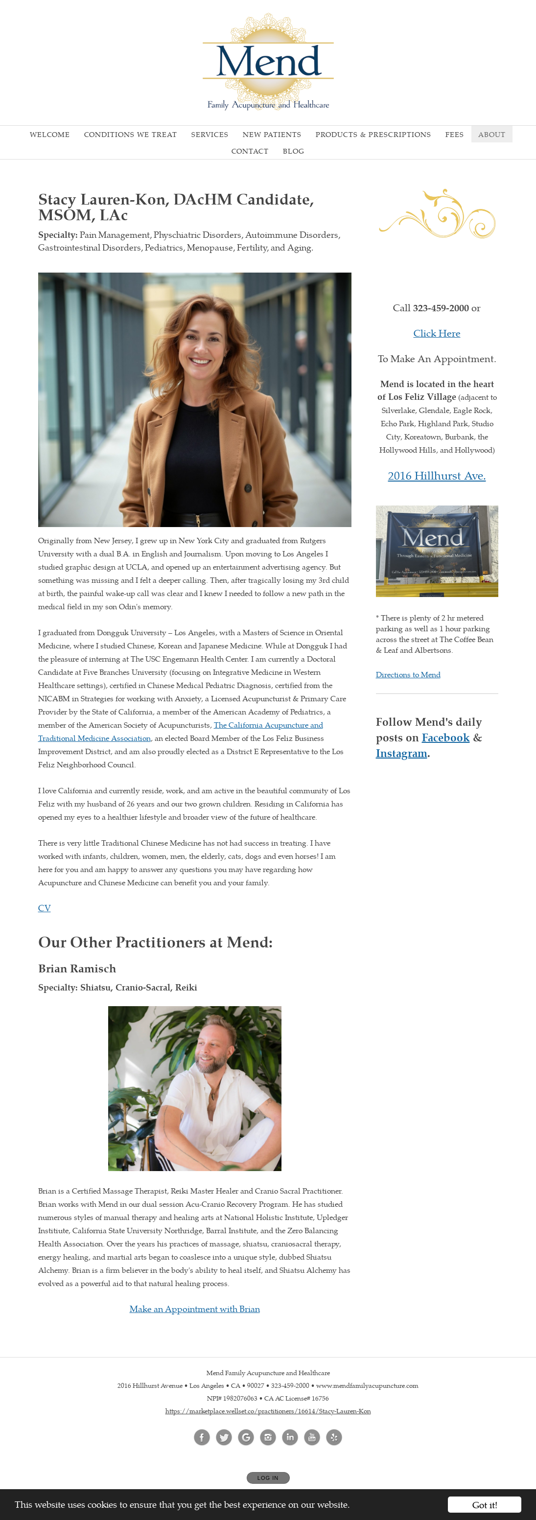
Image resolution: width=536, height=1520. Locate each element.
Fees (454, 134)
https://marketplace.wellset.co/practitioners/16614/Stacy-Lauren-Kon (268, 1410)
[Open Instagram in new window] (268, 1438)
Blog (293, 151)
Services (210, 134)
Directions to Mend (408, 674)
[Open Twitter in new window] (224, 1438)
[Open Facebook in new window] (202, 1438)
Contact (250, 151)
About (492, 134)
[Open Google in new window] (246, 1438)
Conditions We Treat (130, 134)
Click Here (437, 333)
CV (44, 907)
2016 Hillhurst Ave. (437, 475)
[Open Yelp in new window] (334, 1438)
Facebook (446, 736)
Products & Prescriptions (373, 134)
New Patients (272, 134)
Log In (268, 1478)
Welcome (50, 134)
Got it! (484, 1504)
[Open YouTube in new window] (312, 1438)
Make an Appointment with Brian (195, 1308)
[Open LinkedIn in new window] (290, 1438)
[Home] (268, 62)
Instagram (401, 752)
